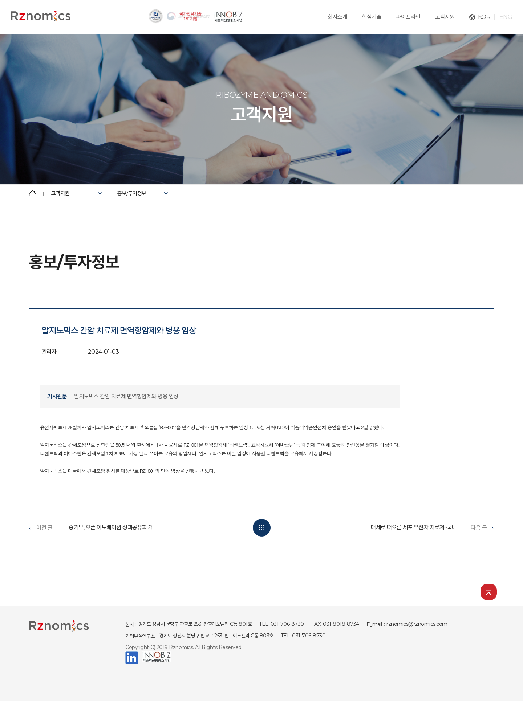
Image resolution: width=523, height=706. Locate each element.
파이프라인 (408, 16)
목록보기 (262, 528)
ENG (505, 16)
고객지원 (445, 16)
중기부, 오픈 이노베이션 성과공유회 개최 (113, 527)
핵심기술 (371, 16)
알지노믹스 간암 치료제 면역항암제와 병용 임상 (126, 396)
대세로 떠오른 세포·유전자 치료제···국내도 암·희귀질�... (431, 527)
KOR (484, 16)
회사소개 (337, 16)
